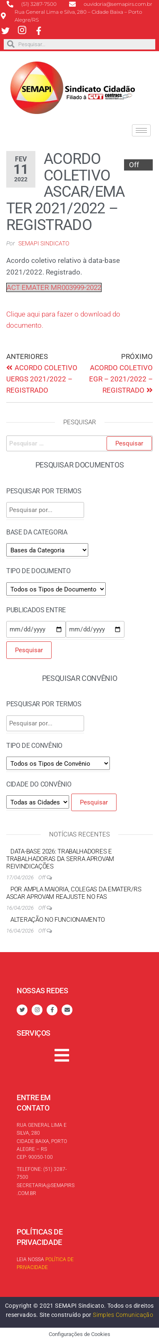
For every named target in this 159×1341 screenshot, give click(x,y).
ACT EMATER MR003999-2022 (54, 287)
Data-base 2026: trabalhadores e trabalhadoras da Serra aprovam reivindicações (60, 859)
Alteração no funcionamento (57, 919)
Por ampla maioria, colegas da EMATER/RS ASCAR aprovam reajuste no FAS (73, 893)
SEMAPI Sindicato (43, 243)
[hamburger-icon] (141, 130)
